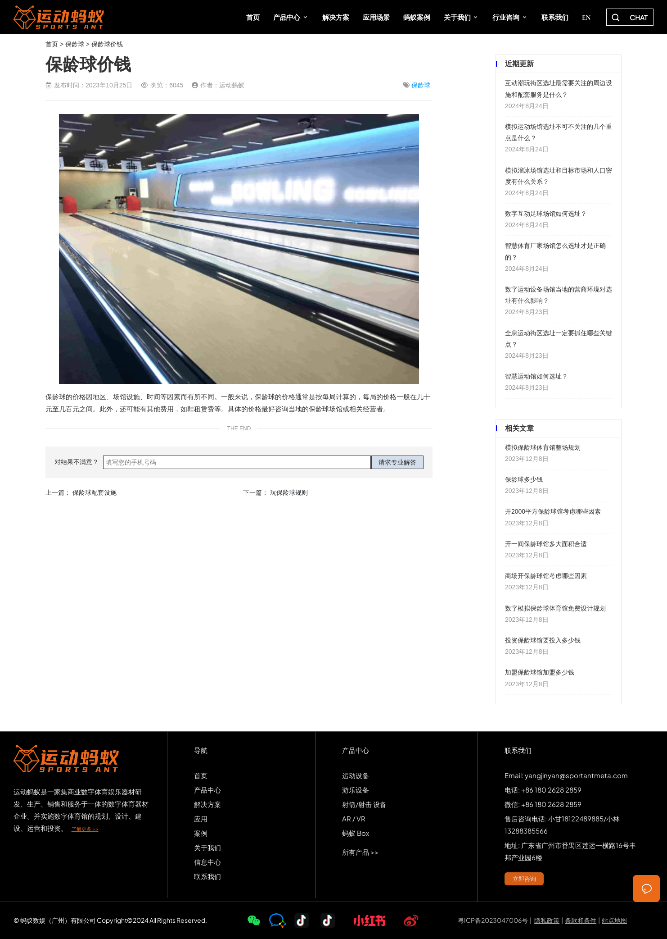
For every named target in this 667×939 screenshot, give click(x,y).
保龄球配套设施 (94, 492)
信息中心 (207, 861)
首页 (51, 44)
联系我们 (207, 876)
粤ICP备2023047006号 (493, 920)
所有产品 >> (360, 852)
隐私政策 (546, 920)
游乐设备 (355, 789)
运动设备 (355, 775)
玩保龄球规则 (289, 492)
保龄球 (74, 44)
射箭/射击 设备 (364, 804)
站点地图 (614, 920)
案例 (200, 833)
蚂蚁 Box (355, 833)
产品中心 (207, 789)
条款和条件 (580, 920)
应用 (200, 818)
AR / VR (353, 818)
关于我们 (207, 847)
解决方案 (207, 804)
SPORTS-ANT (59, 17)
